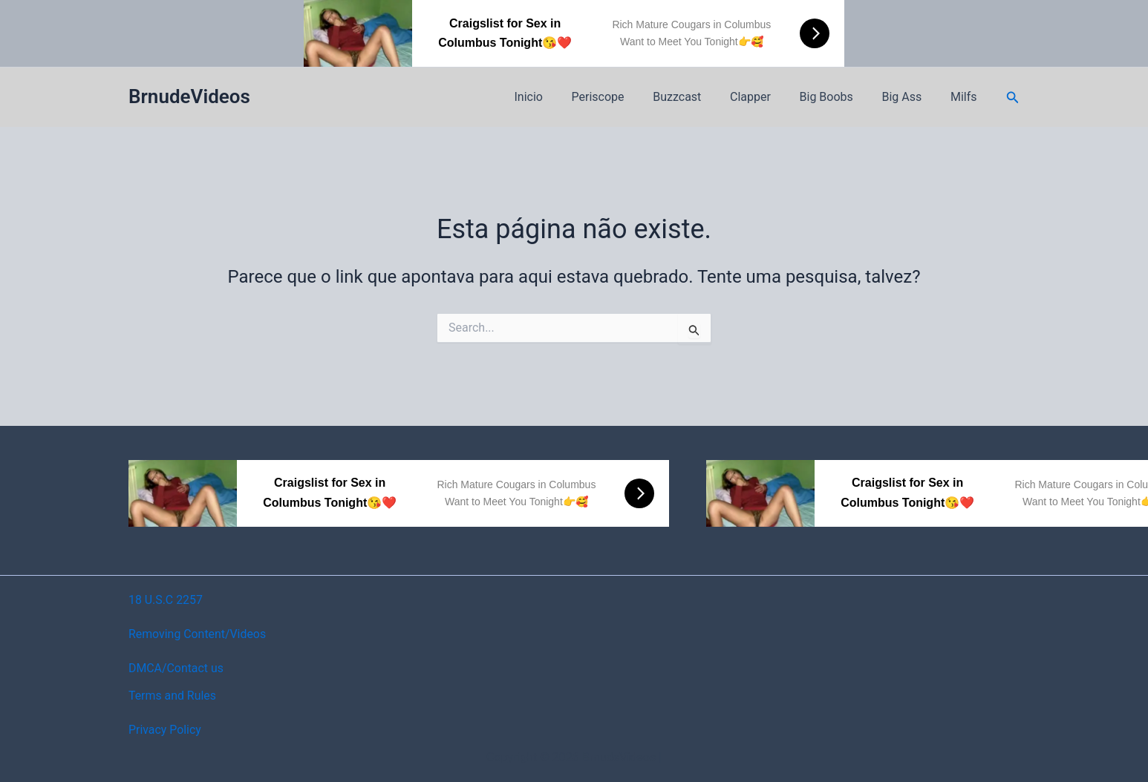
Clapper (767, 97)
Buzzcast (699, 97)
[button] (1013, 97)
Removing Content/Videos (197, 634)
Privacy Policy (165, 730)
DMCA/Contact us (176, 668)
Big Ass (909, 97)
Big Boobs (838, 97)
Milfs (966, 97)
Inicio (561, 97)
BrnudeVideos (189, 96)
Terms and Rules (172, 696)
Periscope (625, 97)
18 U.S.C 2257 (165, 600)
